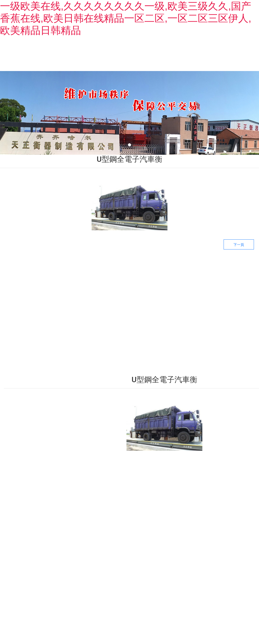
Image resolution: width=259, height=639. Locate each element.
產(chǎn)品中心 (119, 56)
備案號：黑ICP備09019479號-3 (176, 606)
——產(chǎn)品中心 (137, 500)
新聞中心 (164, 56)
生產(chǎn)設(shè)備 (213, 56)
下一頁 (238, 251)
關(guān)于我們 (73, 56)
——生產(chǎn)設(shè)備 (191, 504)
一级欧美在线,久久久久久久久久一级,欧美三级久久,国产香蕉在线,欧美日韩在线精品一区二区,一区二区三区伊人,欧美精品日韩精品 (125, 18)
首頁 (28, 56)
